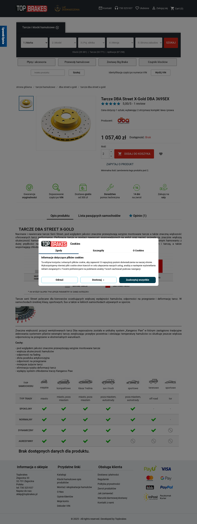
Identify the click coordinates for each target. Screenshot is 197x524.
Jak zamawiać (105, 493)
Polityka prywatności (109, 484)
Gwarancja (29, 194)
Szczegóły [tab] (98, 250)
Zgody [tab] (58, 250)
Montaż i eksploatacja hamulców (74, 487)
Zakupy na (163, 194)
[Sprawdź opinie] (3, 37)
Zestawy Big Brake (117, 62)
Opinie (137, 215)
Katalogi (61, 474)
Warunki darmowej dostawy (112, 498)
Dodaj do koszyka (134, 154)
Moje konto (63, 501)
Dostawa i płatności (108, 474)
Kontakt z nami (106, 502)
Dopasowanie (56, 194)
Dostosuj (98, 279)
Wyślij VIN (160, 72)
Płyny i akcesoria (36, 62)
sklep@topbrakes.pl (26, 494)
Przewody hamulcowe (77, 62)
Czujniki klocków (158, 62)
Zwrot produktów (107, 488)
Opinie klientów (65, 496)
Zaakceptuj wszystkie (137, 279)
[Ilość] (105, 154)
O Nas (60, 491)
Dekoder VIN (63, 505)
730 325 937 (26, 487)
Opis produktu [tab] (60, 215)
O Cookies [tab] (138, 250)
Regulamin (103, 479)
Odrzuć (59, 279)
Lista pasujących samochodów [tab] (99, 215)
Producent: (107, 120)
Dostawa (83, 194)
